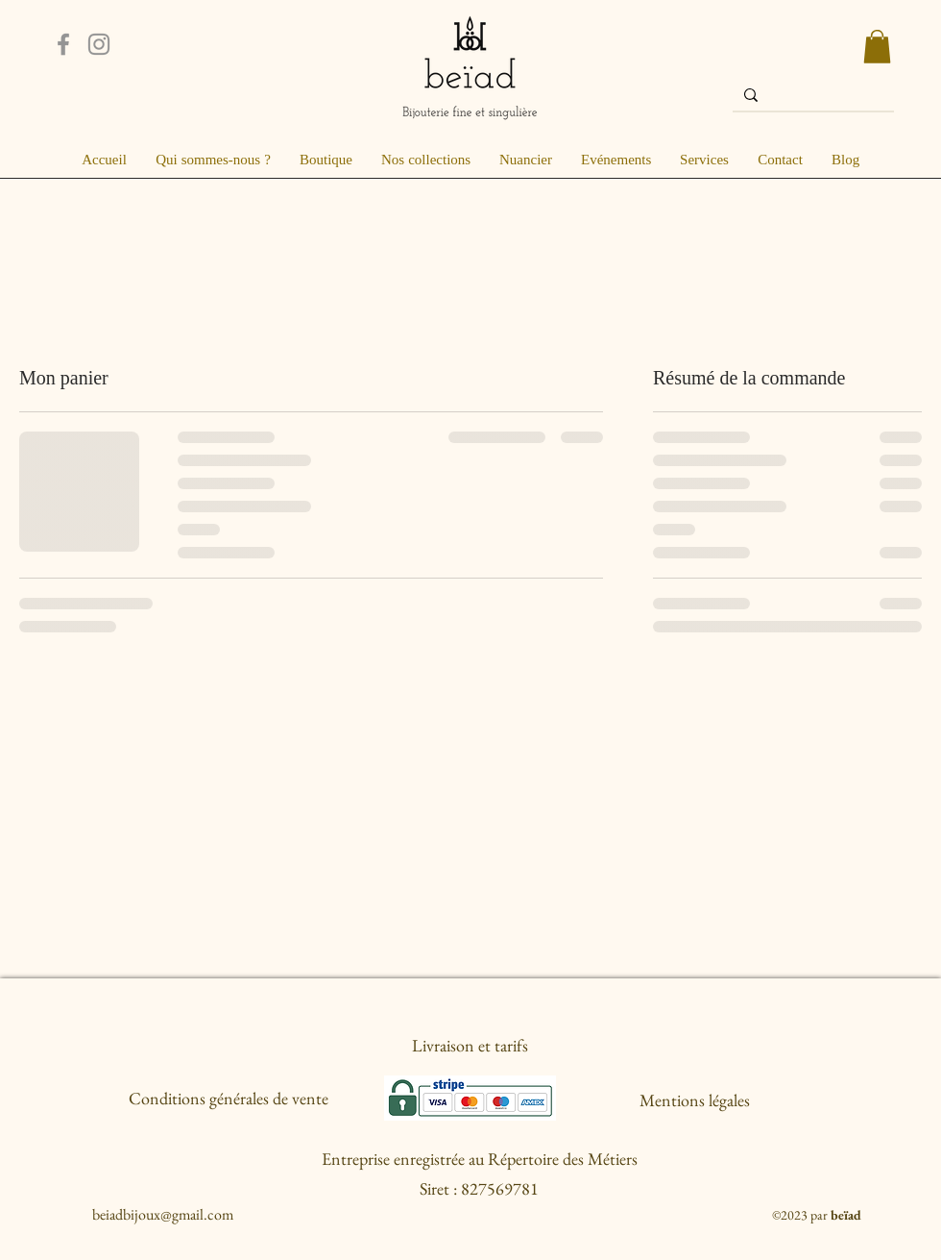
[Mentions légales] (695, 1101)
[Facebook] (63, 44)
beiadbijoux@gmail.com (162, 1214)
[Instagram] (98, 44)
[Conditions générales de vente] (228, 1098)
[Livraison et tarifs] (469, 1045)
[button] (877, 46)
